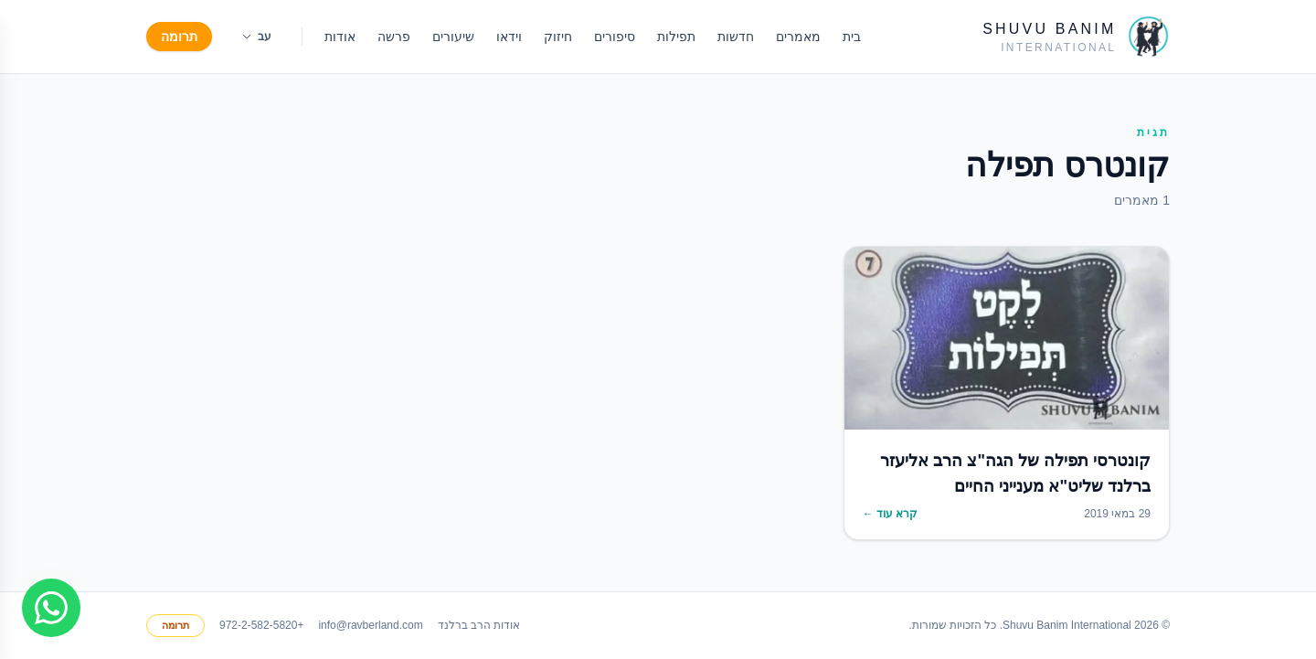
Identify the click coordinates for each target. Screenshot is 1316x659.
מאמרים (798, 36)
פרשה (393, 36)
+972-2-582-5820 (261, 625)
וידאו (509, 36)
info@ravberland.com (370, 625)
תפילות (676, 36)
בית (852, 36)
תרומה (179, 36)
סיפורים (614, 36)
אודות (340, 36)
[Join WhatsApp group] (51, 608)
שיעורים (453, 36)
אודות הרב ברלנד (479, 625)
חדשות (735, 36)
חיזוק (558, 36)
